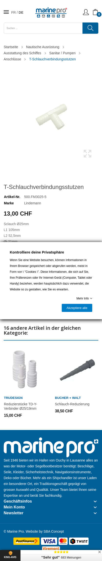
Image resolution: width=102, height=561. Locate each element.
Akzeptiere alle (77, 308)
